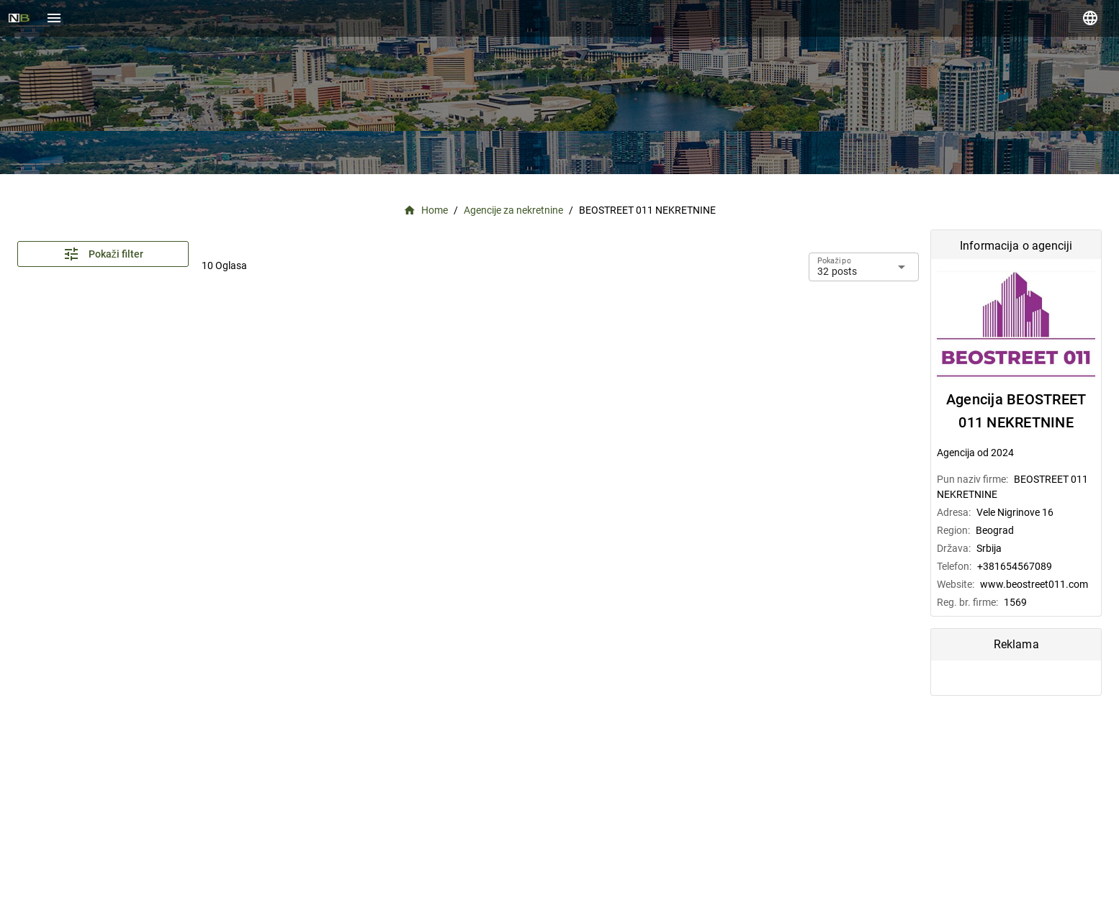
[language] (1090, 18)
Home (426, 210)
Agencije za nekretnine (513, 210)
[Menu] (54, 18)
